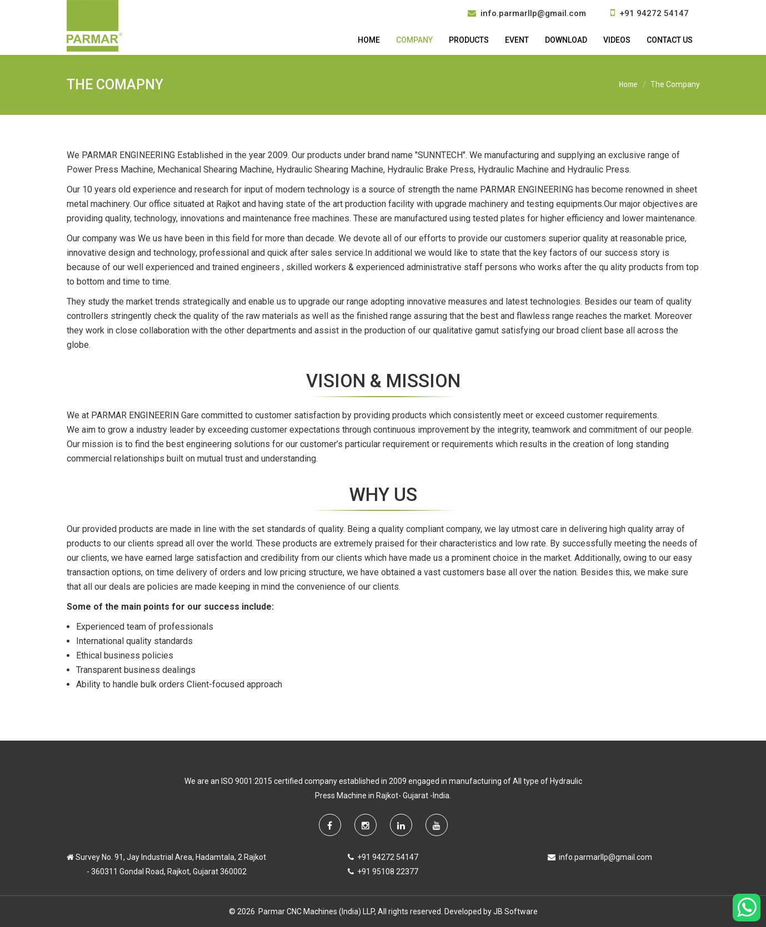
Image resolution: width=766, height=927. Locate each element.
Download (566, 40)
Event (517, 40)
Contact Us (670, 40)
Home (369, 40)
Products (469, 40)
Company (414, 40)
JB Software (515, 911)
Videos (616, 40)
